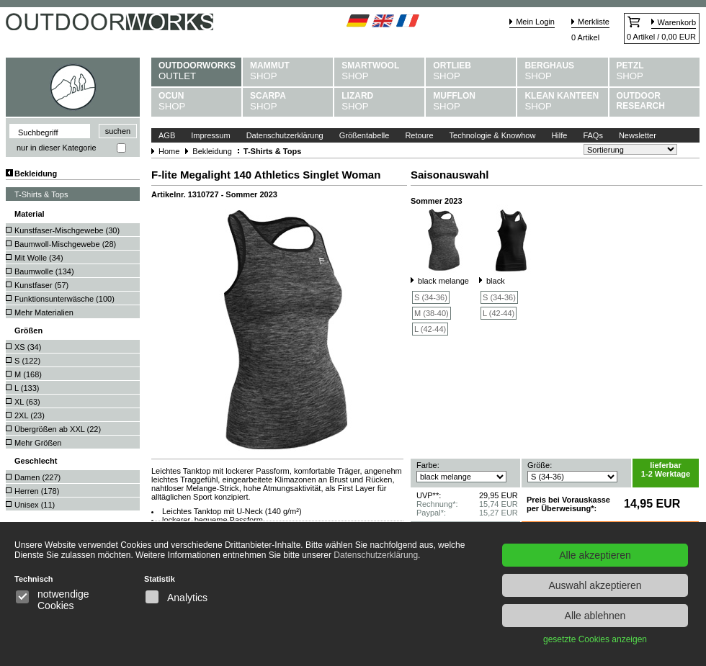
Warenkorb (677, 22)
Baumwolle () (44, 271)
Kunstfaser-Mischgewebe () (67, 230)
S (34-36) (430, 297)
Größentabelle (364, 135)
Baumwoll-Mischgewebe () (65, 244)
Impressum (210, 135)
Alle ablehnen (595, 615)
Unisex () (34, 504)
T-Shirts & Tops (41, 194)
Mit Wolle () (38, 257)
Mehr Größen (37, 442)
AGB (166, 135)
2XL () (29, 415)
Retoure (419, 135)
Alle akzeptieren (595, 555)
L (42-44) (430, 329)
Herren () (36, 491)
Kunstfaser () (41, 285)
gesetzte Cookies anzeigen (595, 639)
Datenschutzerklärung (284, 135)
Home (168, 151)
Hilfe (559, 135)
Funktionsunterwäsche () (64, 298)
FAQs (593, 135)
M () (28, 374)
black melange (443, 280)
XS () (27, 347)
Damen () (37, 477)
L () (26, 388)
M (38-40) (431, 313)
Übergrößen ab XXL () (57, 429)
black (495, 280)
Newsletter (637, 135)
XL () (27, 401)
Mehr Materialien (43, 312)
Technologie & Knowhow (493, 135)
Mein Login (535, 21)
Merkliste (593, 21)
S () (27, 360)
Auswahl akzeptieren (594, 585)
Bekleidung (35, 173)
